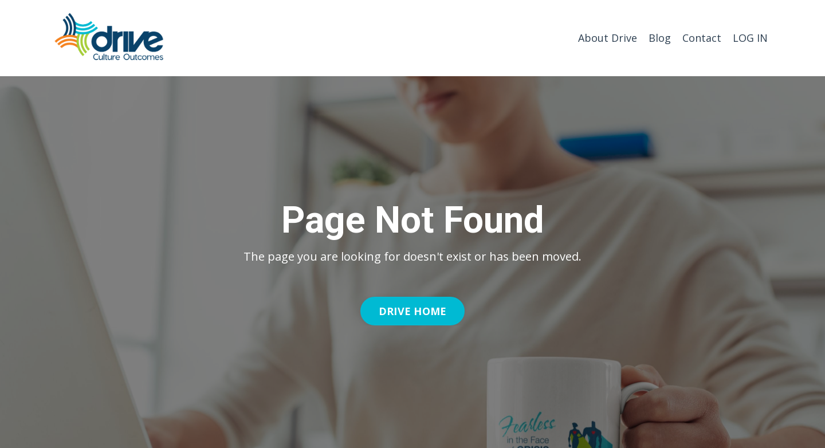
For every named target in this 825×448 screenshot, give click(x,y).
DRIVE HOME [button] (413, 311)
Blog (660, 38)
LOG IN (750, 38)
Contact (701, 38)
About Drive (607, 38)
